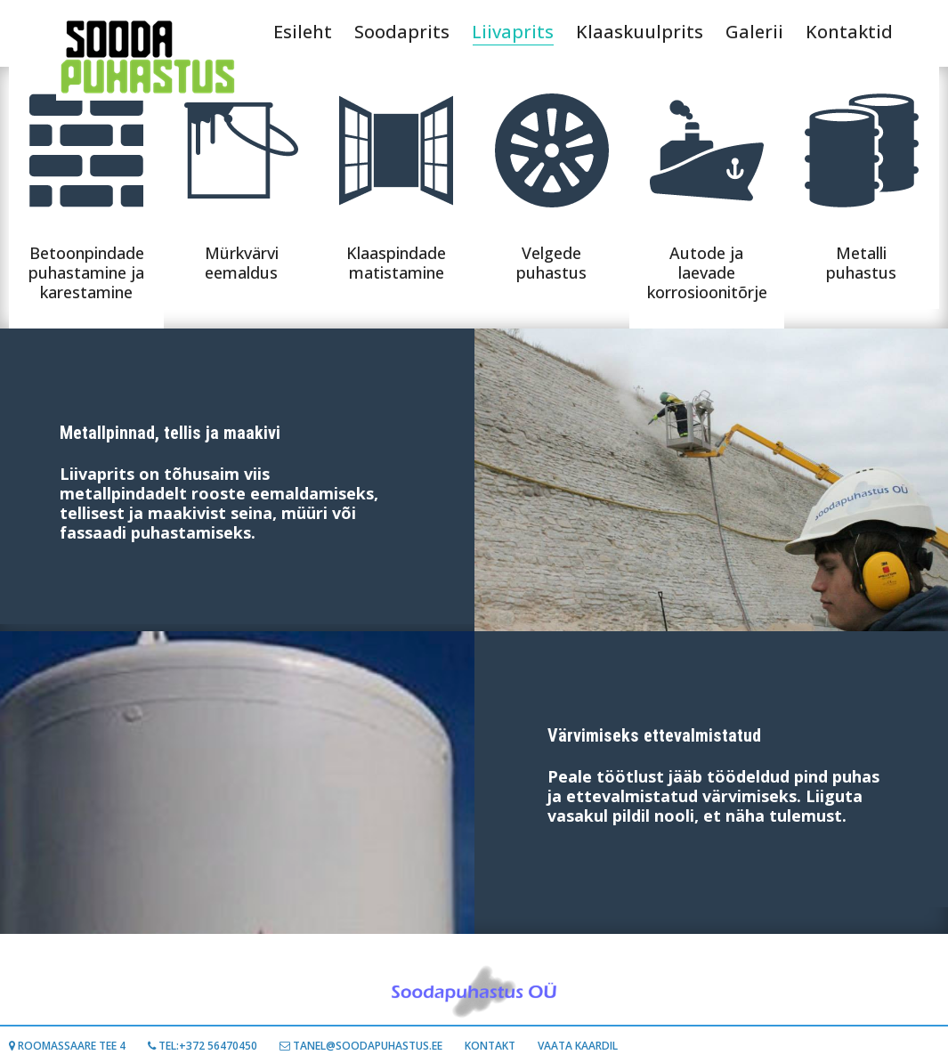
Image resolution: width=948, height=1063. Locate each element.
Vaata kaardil (578, 1045)
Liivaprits (513, 32)
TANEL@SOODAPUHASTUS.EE (361, 1045)
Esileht (302, 32)
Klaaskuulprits (639, 32)
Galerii (754, 32)
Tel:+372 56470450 (202, 1045)
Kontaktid (849, 32)
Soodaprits (402, 32)
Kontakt (490, 1045)
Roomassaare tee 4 (67, 1045)
